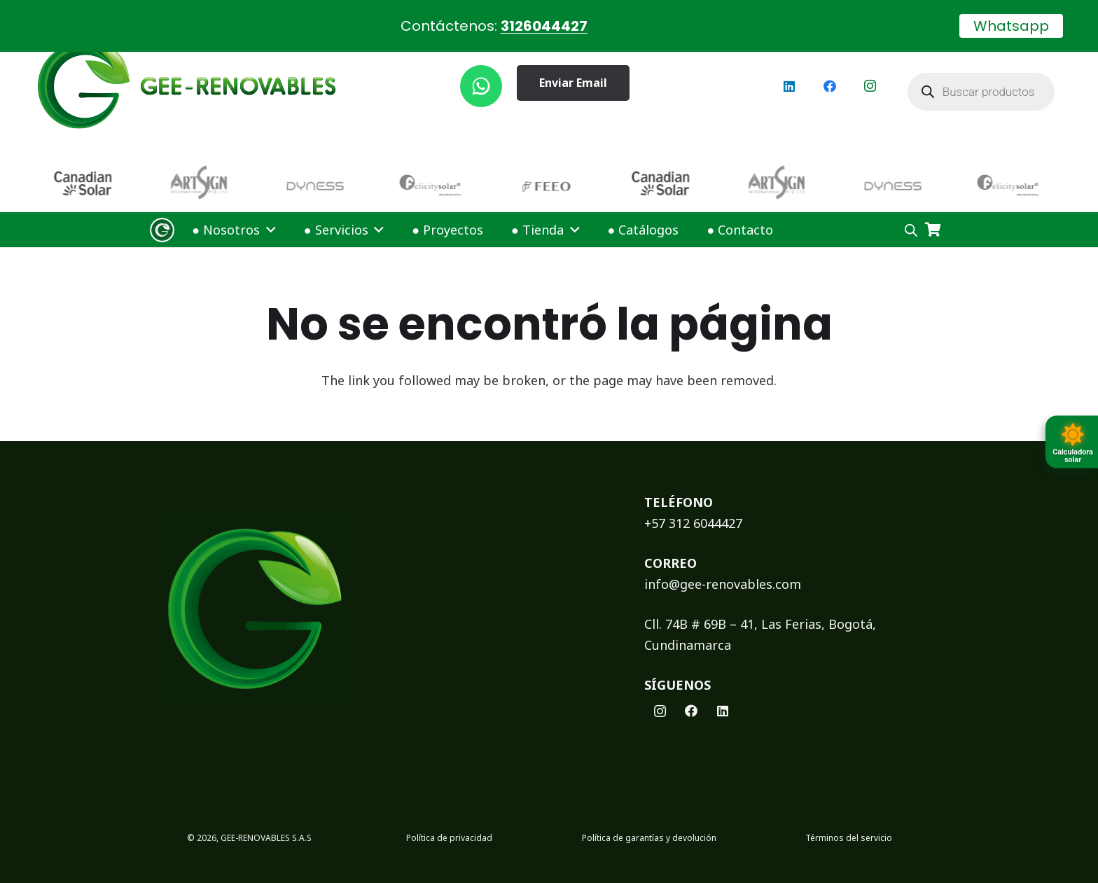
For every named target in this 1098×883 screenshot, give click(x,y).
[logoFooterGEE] (378, 593)
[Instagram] (870, 70)
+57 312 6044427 (693, 507)
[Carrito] (932, 213)
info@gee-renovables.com (722, 567)
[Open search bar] (911, 213)
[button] (268, 213)
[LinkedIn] (789, 70)
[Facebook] (829, 70)
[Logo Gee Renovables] (162, 214)
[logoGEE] (186, 70)
